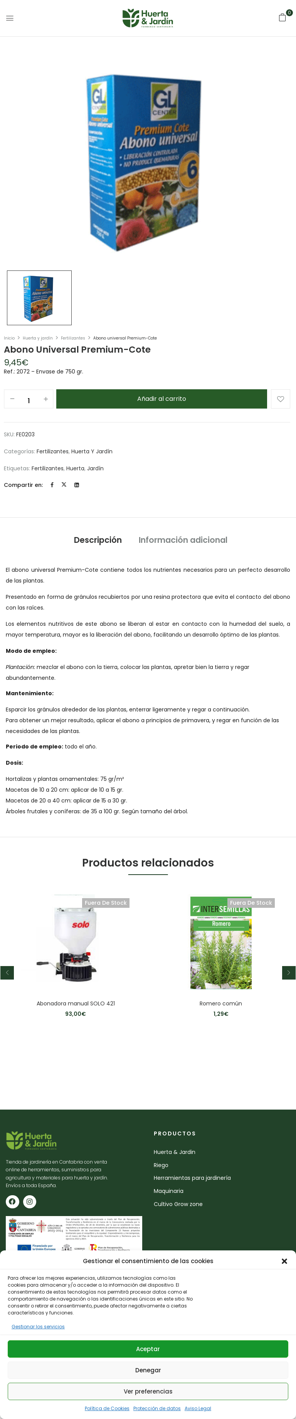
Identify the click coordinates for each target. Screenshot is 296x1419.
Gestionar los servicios (38, 1326)
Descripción (98, 540)
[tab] (98, 541)
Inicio (9, 338)
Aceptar (148, 1349)
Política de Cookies (107, 1408)
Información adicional (183, 540)
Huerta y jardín (38, 338)
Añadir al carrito (161, 398)
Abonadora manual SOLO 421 (76, 1003)
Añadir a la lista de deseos (280, 399)
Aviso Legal (198, 1408)
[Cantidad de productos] (29, 401)
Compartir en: (23, 485)
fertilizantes (48, 468)
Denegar (148, 1370)
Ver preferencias (148, 1391)
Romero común (221, 1003)
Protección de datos (157, 1408)
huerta (75, 468)
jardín (95, 468)
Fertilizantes (73, 338)
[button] (284, 1261)
